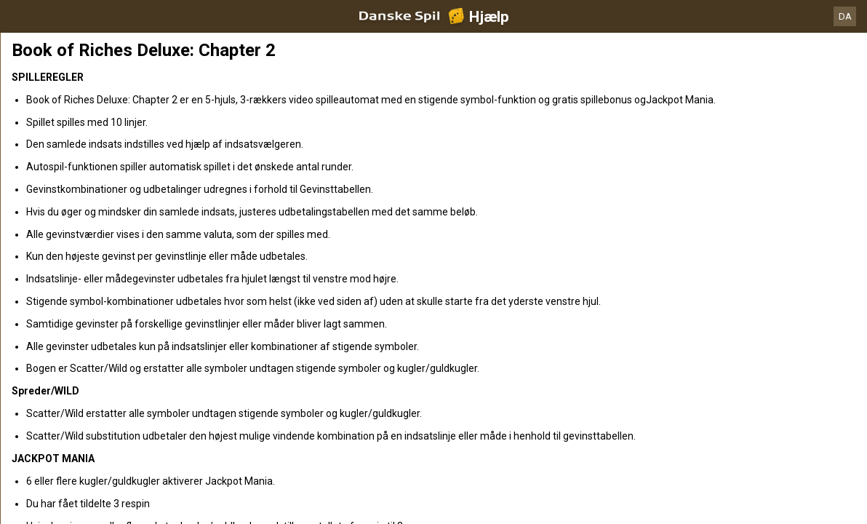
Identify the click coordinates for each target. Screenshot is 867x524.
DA (845, 16)
